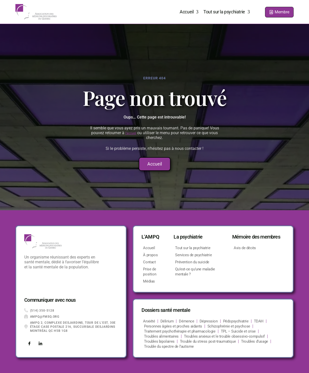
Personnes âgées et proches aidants (173, 326)
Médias (149, 281)
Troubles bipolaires (159, 341)
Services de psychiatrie (193, 255)
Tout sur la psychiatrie (226, 12)
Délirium (167, 321)
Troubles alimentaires (161, 336)
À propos (150, 255)
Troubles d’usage (254, 341)
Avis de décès (245, 248)
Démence (186, 321)
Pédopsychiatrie (236, 321)
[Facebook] (29, 344)
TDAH (259, 321)
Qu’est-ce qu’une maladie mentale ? (195, 271)
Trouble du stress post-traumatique (208, 341)
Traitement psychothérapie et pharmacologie (179, 331)
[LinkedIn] (40, 344)
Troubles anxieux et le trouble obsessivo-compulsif (224, 336)
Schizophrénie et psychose (228, 326)
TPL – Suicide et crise (238, 331)
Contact (149, 262)
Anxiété (149, 321)
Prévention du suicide (192, 262)
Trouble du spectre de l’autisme (169, 346)
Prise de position (149, 271)
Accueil (189, 12)
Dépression (209, 321)
